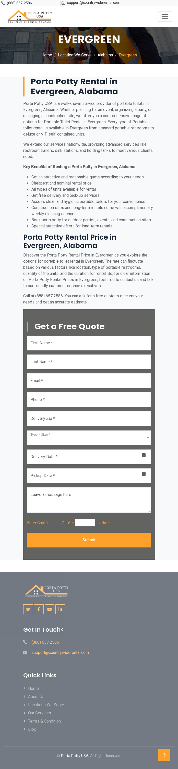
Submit (89, 540)
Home (46, 55)
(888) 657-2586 (19, 3)
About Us (36, 696)
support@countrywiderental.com (93, 3)
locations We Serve (46, 704)
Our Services (39, 713)
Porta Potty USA (74, 755)
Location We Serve (75, 55)
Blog (32, 729)
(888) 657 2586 (45, 642)
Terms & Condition (44, 721)
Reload (102, 523)
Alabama (105, 55)
